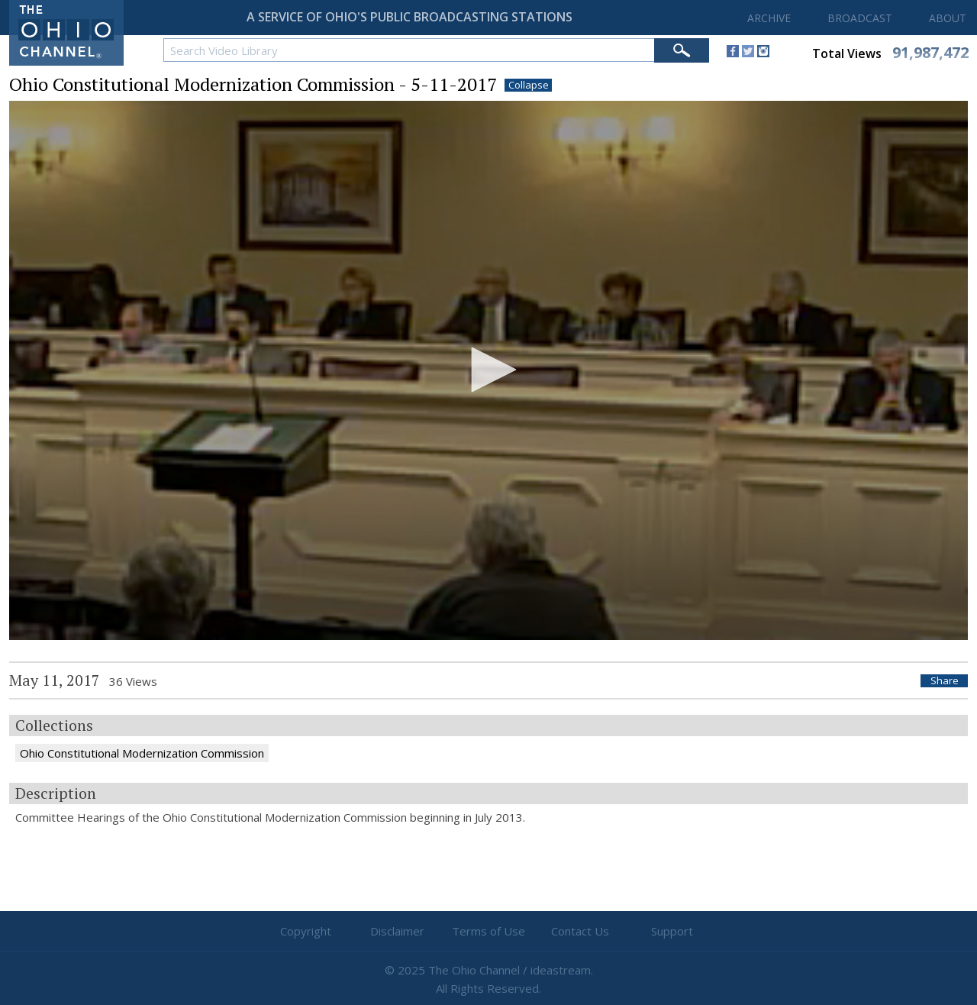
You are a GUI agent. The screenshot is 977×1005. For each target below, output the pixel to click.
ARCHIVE (769, 18)
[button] (488, 369)
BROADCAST (859, 18)
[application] (488, 371)
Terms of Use (488, 931)
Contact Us (580, 931)
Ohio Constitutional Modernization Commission (142, 753)
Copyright (305, 931)
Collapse (528, 85)
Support (672, 931)
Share (944, 680)
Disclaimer (397, 931)
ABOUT (947, 18)
